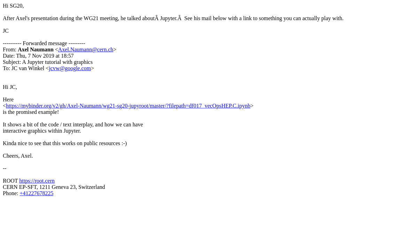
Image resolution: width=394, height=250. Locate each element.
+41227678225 (36, 193)
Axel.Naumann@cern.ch (85, 49)
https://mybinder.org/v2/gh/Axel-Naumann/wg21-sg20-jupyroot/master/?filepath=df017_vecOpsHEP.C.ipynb (128, 106)
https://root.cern (37, 181)
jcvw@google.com (70, 68)
